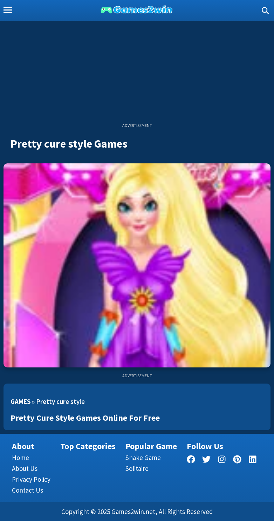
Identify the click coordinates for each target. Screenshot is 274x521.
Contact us (27, 490)
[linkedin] (252, 460)
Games (20, 401)
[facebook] (191, 460)
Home (20, 457)
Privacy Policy (31, 479)
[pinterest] (237, 460)
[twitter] (206, 460)
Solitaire (137, 468)
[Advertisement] (137, 74)
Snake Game (143, 457)
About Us (24, 468)
